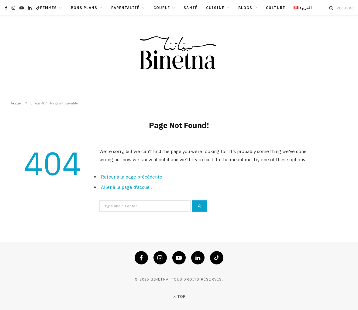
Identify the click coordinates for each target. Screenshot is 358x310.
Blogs (245, 7)
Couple (161, 7)
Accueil (16, 103)
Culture (275, 7)
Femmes (48, 7)
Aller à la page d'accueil (126, 187)
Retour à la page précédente (131, 177)
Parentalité (125, 7)
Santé (190, 7)
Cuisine (215, 7)
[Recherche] (331, 8)
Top (179, 296)
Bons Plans (84, 7)
